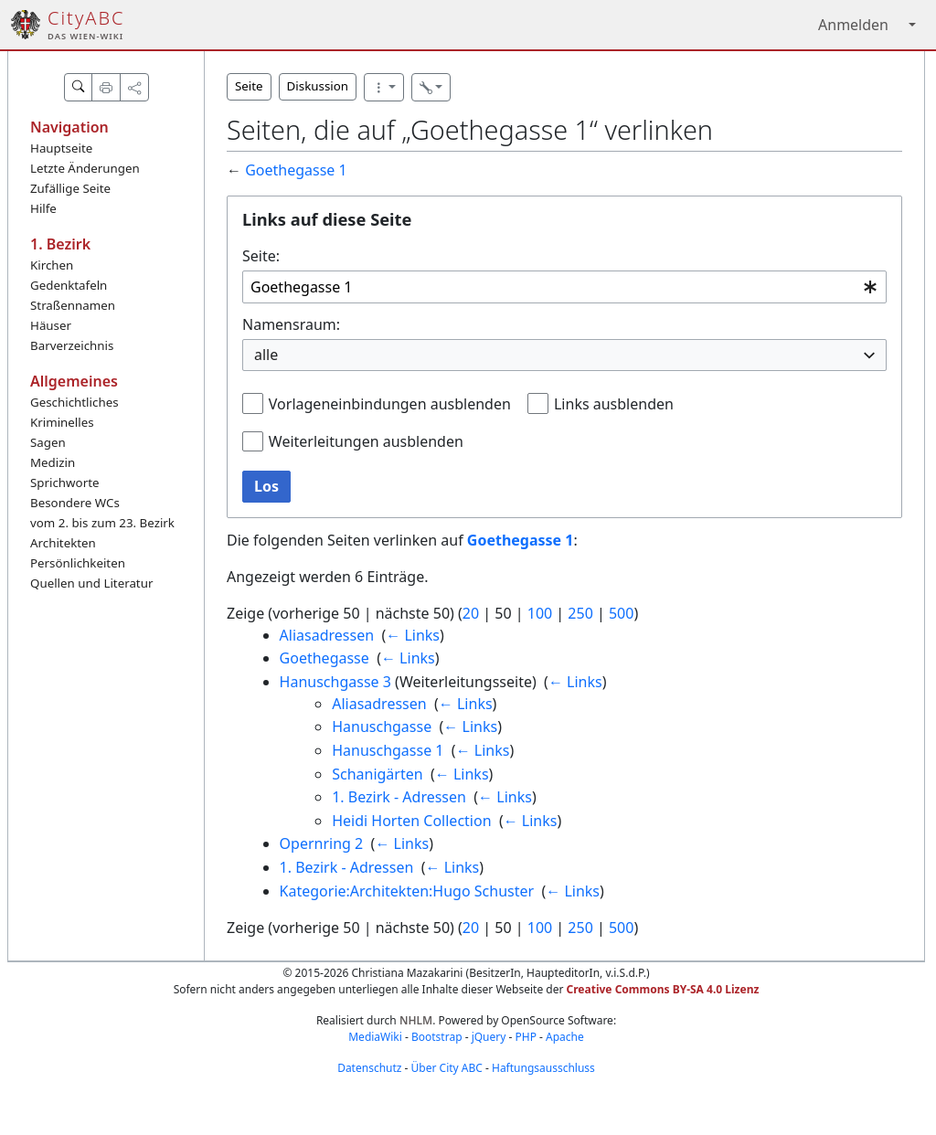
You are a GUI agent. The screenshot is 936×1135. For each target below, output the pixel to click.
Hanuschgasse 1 (387, 750)
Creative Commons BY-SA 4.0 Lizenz (663, 989)
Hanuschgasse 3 (335, 682)
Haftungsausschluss (543, 1068)
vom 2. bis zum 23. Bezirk (102, 522)
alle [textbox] (266, 355)
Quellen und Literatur (91, 583)
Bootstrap (437, 1037)
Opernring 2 (322, 843)
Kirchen (51, 265)
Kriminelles (62, 422)
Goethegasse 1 (296, 170)
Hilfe (43, 208)
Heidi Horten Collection (411, 821)
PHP (525, 1037)
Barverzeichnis (71, 345)
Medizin (52, 462)
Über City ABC (447, 1068)
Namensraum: (291, 324)
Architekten (63, 543)
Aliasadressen (327, 635)
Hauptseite (61, 148)
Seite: (261, 256)
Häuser (50, 325)
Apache (565, 1037)
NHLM (415, 1020)
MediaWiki (375, 1037)
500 (621, 613)
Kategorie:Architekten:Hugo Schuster (407, 891)
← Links (413, 635)
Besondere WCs (75, 502)
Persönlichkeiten (77, 563)
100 (539, 613)
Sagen (48, 442)
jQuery (489, 1037)
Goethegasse (324, 658)
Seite (249, 86)
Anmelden (853, 25)
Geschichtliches (74, 402)
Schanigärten (377, 774)
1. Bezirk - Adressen (399, 797)
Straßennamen (72, 305)
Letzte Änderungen (85, 168)
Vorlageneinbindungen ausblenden (390, 404)
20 (471, 613)
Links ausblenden (614, 404)
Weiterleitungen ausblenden (366, 441)
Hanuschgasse (381, 726)
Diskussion (317, 86)
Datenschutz (369, 1068)
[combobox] (564, 287)
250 (580, 613)
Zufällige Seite (70, 188)
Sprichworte (64, 482)
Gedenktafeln (68, 285)
